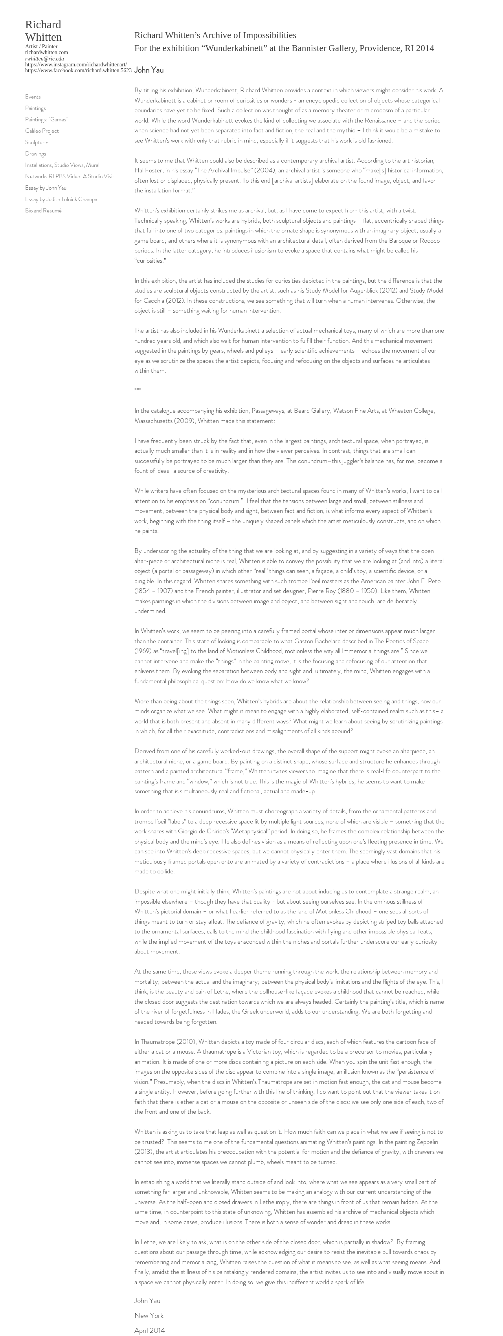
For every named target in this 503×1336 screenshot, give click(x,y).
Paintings (35, 108)
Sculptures (37, 142)
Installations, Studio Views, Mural (62, 165)
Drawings (35, 153)
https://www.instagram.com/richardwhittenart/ (76, 65)
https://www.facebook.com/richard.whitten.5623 (78, 70)
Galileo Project (42, 130)
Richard (43, 24)
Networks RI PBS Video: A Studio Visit (69, 176)
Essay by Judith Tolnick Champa (61, 199)
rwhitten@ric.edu (44, 59)
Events (33, 96)
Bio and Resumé (43, 210)
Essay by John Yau (45, 187)
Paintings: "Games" (46, 119)
